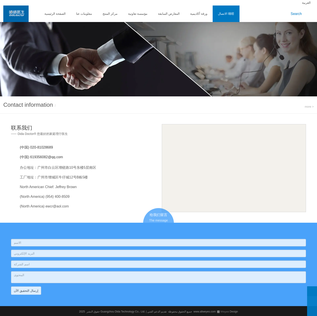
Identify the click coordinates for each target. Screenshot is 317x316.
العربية (306, 2)
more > (309, 106)
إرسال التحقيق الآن (26, 292)
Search (297, 14)
